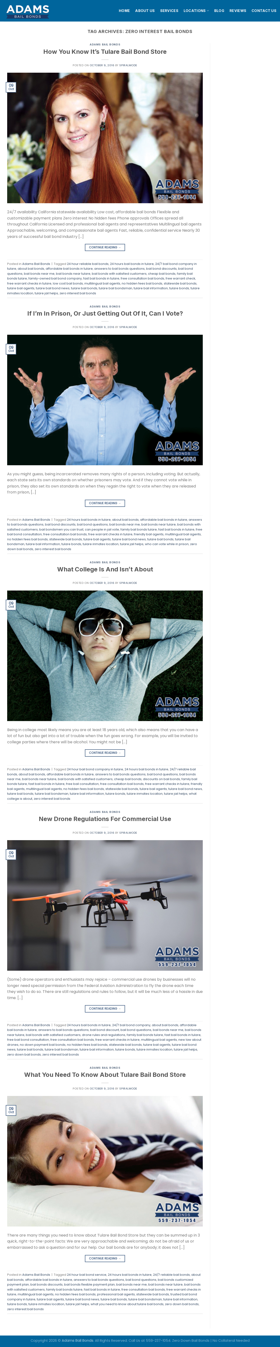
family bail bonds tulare (139, 529)
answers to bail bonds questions (119, 269)
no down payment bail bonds (43, 1045)
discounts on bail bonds (161, 779)
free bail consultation (82, 784)
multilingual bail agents (102, 283)
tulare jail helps (46, 293)
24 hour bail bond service (86, 1275)
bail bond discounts (161, 269)
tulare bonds (179, 288)
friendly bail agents (149, 534)
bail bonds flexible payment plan (89, 1284)
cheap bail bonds (162, 274)
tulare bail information (151, 288)
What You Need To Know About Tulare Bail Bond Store (105, 1074)
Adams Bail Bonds (105, 44)
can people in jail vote (102, 529)
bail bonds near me (39, 274)
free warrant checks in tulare (29, 283)
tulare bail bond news (53, 288)
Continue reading (105, 247)
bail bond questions (92, 524)
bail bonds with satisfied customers (119, 274)
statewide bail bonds (180, 283)
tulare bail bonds (84, 288)
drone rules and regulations (103, 1035)
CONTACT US (264, 11)
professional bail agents (116, 1294)
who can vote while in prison (167, 544)
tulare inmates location (101, 544)
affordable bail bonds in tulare (69, 269)
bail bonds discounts (46, 1284)
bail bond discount (104, 1030)
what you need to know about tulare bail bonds (127, 1304)
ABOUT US (145, 11)
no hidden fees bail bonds (142, 283)
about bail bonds (31, 269)
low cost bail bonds (68, 283)
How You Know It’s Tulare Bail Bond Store (105, 51)
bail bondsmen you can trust (61, 529)
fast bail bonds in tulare (101, 278)
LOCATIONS (196, 10)
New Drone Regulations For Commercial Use (105, 818)
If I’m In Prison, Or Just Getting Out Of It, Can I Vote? (105, 313)
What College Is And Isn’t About (105, 569)
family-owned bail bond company (55, 278)
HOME (124, 11)
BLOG (219, 11)
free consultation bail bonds (142, 278)
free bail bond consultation (28, 1040)
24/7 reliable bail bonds (171, 1275)
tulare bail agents (20, 288)
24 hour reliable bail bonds (88, 264)
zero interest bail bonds (78, 293)
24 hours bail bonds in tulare (132, 264)
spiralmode (128, 65)
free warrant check (180, 278)
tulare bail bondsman (115, 288)
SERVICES (169, 11)
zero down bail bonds (24, 1054)
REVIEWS (238, 11)
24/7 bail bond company (131, 1025)
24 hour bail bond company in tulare (95, 769)
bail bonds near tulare (73, 274)
